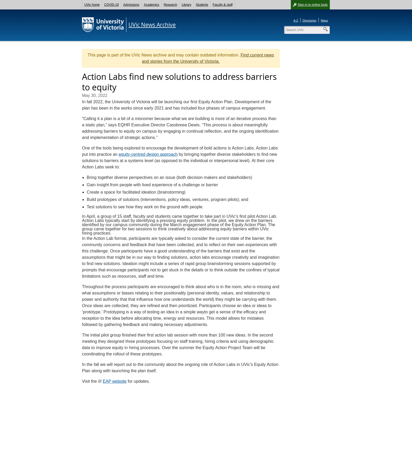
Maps (324, 20)
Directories (310, 20)
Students (202, 5)
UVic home (92, 5)
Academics (151, 5)
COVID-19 (111, 5)
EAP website (114, 381)
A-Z (295, 20)
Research (170, 5)
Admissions (131, 5)
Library (186, 5)
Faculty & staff (223, 5)
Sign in (313, 5)
